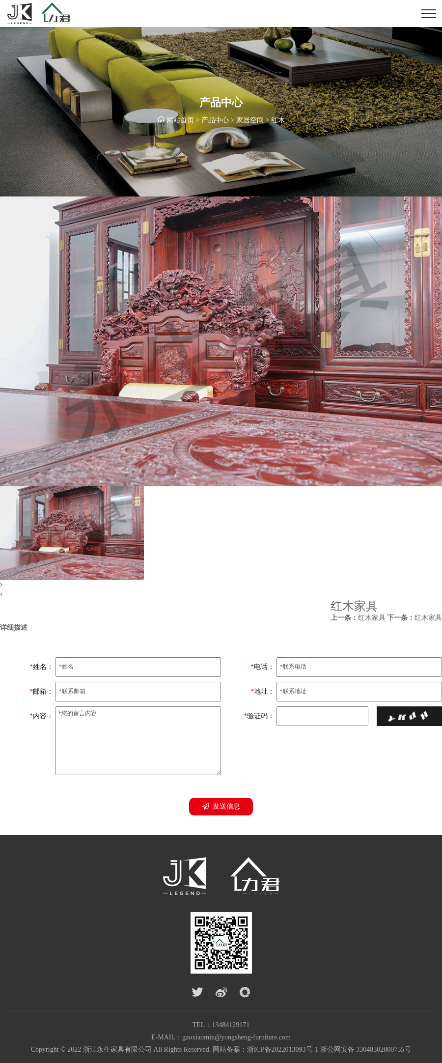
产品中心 (215, 120)
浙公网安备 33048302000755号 (366, 1049)
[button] (221, 585)
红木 (278, 120)
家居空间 (250, 120)
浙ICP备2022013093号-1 (282, 1049)
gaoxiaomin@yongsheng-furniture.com (236, 1037)
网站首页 (180, 120)
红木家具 (358, 617)
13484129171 (230, 1025)
